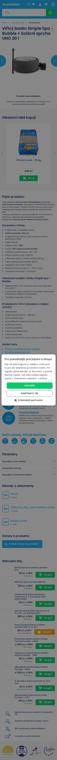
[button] (28, 400)
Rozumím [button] (29, 385)
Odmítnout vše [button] (29, 393)
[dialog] (28, 379)
